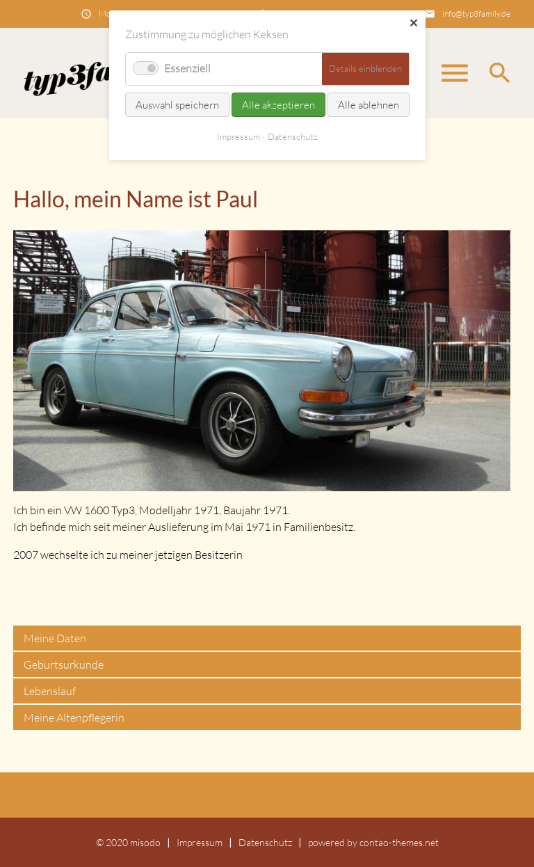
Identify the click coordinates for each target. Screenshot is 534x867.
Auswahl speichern (177, 104)
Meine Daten (55, 638)
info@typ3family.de (476, 13)
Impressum (199, 842)
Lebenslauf (50, 691)
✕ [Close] (413, 23)
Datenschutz (265, 842)
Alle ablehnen (368, 104)
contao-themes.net (399, 842)
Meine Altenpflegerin (74, 717)
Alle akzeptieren (278, 104)
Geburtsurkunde (64, 664)
